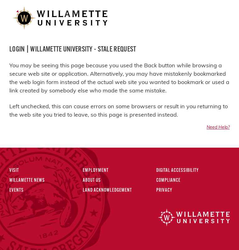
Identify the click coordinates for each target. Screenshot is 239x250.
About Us (92, 180)
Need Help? (218, 127)
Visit (14, 170)
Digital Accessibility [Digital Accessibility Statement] (177, 170)
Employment (96, 170)
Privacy (164, 190)
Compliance (168, 180)
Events (16, 190)
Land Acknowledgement (107, 190)
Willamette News (27, 180)
